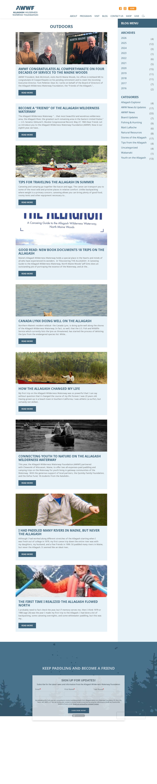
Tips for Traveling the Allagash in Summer (56, 182)
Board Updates (129, 117)
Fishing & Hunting (131, 122)
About (73, 16)
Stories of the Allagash (133, 137)
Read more (27, 92)
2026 (123, 38)
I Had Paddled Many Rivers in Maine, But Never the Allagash (59, 532)
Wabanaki (126, 152)
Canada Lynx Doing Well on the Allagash (55, 321)
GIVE (132, 8)
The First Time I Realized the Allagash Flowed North (58, 603)
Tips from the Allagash (134, 142)
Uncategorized (129, 147)
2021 (123, 63)
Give (136, 16)
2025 (123, 43)
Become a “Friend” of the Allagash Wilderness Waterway (58, 110)
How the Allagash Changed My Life (49, 388)
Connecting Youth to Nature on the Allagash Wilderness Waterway (59, 458)
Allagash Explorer (131, 102)
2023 (123, 53)
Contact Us (117, 16)
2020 (123, 68)
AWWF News (128, 112)
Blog (105, 16)
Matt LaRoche (129, 127)
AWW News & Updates (133, 107)
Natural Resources (131, 132)
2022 (123, 58)
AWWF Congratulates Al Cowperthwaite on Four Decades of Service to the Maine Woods (61, 71)
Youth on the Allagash (133, 157)
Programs (86, 16)
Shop (129, 16)
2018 (123, 78)
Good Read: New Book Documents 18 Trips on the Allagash (61, 251)
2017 (123, 83)
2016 (123, 88)
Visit (96, 16)
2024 (123, 48)
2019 (123, 73)
